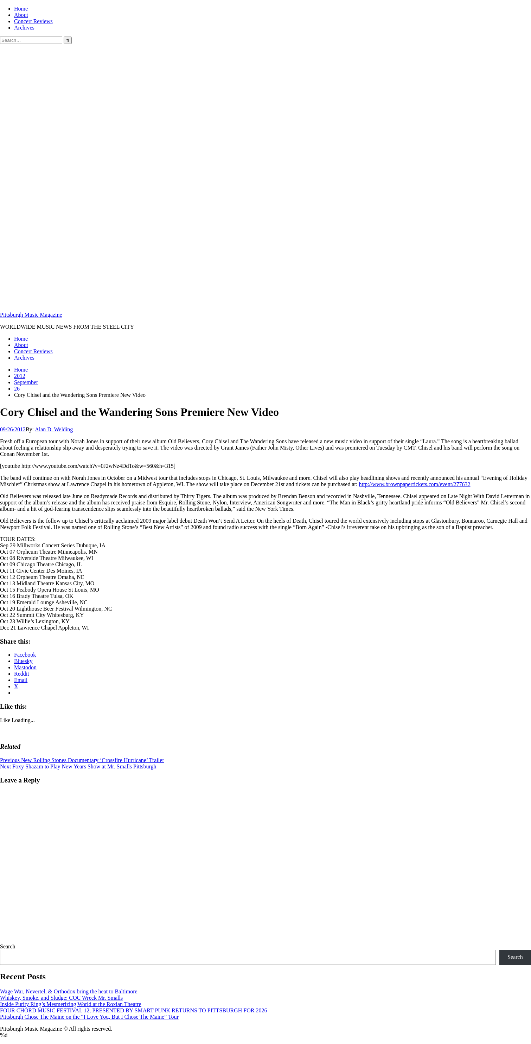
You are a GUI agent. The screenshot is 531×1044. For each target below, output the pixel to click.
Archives (24, 28)
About (21, 15)
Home (21, 9)
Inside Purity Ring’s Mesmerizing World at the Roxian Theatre (70, 1004)
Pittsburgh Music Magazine (31, 315)
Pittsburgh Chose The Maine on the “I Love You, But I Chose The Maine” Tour (89, 1017)
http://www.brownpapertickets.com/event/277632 (414, 484)
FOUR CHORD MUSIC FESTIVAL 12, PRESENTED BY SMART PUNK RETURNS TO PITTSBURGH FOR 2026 (133, 1010)
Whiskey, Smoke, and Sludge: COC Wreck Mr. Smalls (61, 998)
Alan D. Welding (54, 429)
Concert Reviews (33, 21)
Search (7, 946)
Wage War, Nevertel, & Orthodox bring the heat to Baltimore (68, 991)
